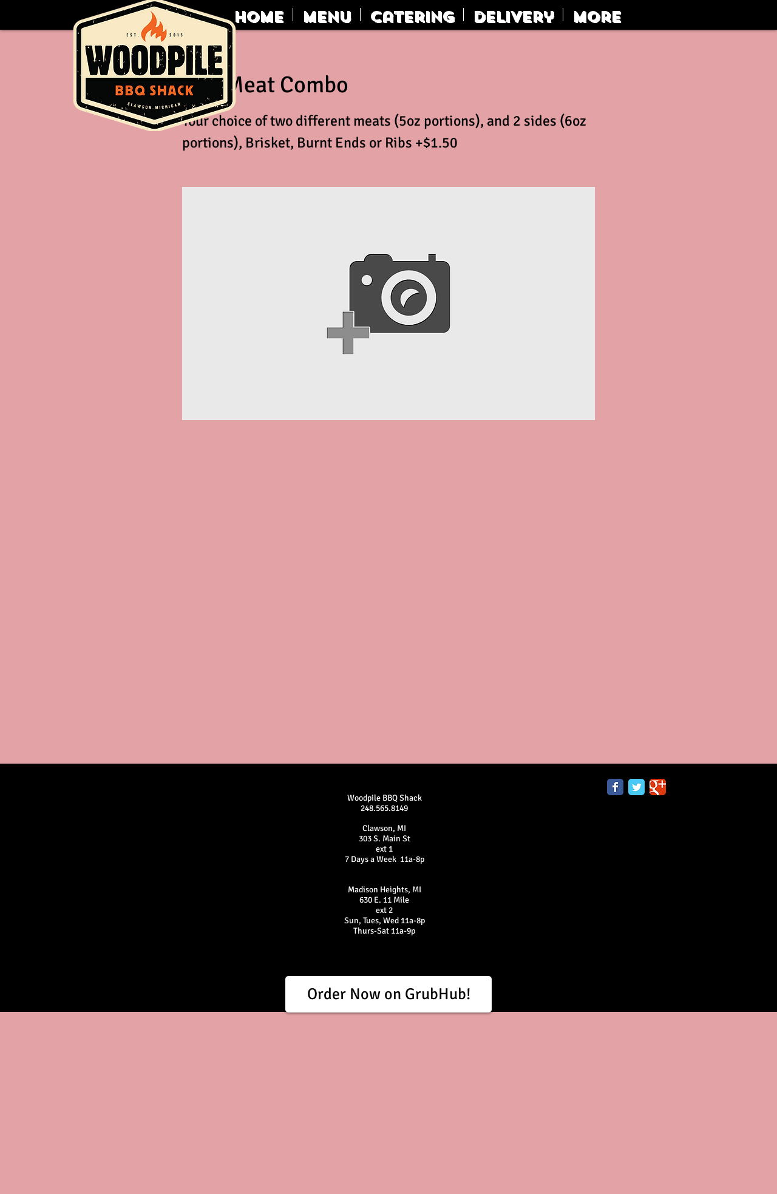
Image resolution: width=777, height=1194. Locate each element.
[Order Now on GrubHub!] (388, 994)
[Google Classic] (658, 787)
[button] (326, 14)
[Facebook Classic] (615, 787)
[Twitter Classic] (636, 787)
